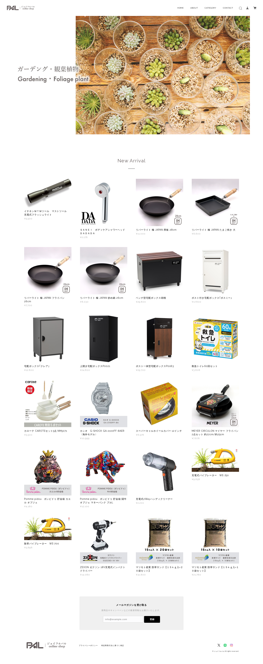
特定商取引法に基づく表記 (112, 645)
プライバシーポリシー (88, 645)
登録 (152, 619)
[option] (131, 75)
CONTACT (228, 8)
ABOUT (194, 8)
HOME (180, 8)
